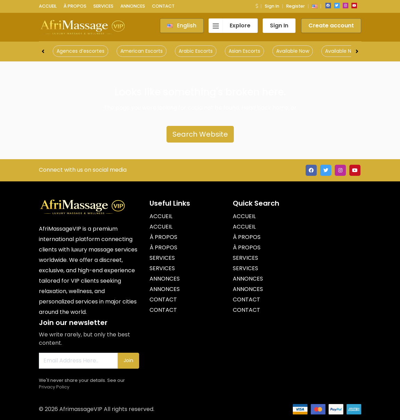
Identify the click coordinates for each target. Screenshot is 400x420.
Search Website (200, 134)
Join (128, 360)
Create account (331, 25)
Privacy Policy (54, 387)
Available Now (292, 51)
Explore (229, 26)
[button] (257, 6)
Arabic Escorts (196, 51)
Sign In (272, 6)
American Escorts (141, 51)
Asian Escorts (244, 51)
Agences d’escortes (80, 51)
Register (295, 6)
